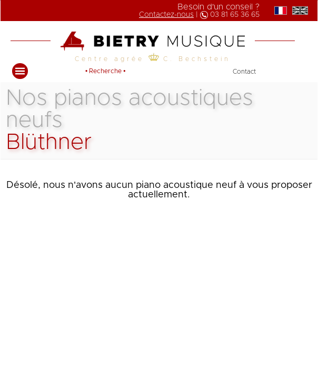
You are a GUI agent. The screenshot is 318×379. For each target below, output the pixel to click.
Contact (244, 71)
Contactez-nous (166, 14)
